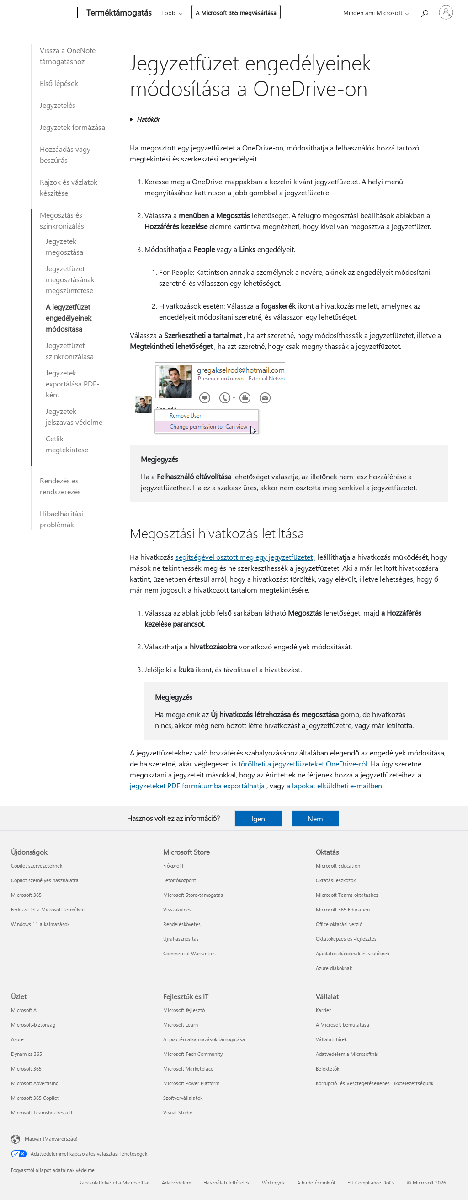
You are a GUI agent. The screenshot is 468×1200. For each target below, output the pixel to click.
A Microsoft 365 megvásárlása (236, 12)
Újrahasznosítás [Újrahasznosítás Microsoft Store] (181, 938)
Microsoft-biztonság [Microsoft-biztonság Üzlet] (33, 1024)
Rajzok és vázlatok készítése (68, 187)
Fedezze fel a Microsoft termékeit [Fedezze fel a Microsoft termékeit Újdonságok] (48, 909)
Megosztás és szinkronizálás (62, 220)
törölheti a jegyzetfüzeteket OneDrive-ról (303, 763)
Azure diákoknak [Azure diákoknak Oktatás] (334, 967)
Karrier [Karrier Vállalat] (323, 1010)
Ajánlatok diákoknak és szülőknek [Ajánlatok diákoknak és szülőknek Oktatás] (352, 953)
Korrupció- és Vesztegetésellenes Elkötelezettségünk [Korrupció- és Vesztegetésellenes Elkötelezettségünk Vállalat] (374, 1083)
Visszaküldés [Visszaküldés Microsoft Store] (177, 909)
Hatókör (148, 119)
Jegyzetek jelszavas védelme (74, 416)
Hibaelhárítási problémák (61, 519)
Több (168, 12)
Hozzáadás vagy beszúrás (65, 154)
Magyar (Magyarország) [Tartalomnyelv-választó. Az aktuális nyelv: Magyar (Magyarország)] (51, 1138)
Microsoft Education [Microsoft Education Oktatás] (338, 865)
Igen (258, 818)
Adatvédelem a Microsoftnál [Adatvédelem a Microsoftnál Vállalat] (347, 1053)
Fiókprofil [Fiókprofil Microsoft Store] (173, 865)
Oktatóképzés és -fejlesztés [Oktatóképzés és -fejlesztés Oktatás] (346, 938)
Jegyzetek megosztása (64, 246)
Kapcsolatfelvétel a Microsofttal (114, 1182)
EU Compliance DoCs (370, 1182)
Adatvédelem (176, 1182)
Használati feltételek (226, 1182)
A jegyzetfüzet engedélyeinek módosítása (68, 317)
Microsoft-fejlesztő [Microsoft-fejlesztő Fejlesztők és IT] (184, 1010)
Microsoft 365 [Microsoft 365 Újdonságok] (26, 894)
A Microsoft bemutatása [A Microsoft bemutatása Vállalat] (342, 1024)
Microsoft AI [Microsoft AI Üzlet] (24, 1010)
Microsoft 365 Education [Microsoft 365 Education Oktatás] (343, 909)
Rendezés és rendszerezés (60, 486)
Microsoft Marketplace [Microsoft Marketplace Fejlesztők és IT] (188, 1068)
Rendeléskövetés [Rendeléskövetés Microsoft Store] (182, 924)
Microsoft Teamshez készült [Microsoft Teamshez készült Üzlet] (42, 1112)
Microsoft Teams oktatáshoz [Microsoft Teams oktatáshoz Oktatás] (347, 894)
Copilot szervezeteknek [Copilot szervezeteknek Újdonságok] (36, 865)
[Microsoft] (42, 12)
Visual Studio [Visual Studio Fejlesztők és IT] (177, 1112)
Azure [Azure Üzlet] (17, 1039)
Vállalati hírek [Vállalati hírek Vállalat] (331, 1039)
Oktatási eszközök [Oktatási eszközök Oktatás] (336, 880)
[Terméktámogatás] (118, 12)
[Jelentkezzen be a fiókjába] (446, 12)
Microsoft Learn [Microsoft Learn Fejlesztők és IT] (180, 1024)
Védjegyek (273, 1182)
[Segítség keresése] (424, 11)
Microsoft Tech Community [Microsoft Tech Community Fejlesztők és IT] (193, 1053)
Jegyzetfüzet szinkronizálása (70, 350)
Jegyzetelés (57, 105)
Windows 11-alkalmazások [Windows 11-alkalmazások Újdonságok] (40, 924)
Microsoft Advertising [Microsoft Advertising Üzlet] (34, 1083)
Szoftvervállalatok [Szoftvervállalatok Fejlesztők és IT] (182, 1097)
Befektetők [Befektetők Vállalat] (327, 1068)
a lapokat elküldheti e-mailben (334, 785)
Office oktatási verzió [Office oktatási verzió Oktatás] (339, 924)
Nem (315, 818)
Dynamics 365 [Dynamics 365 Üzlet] (26, 1053)
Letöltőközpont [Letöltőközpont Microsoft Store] (179, 880)
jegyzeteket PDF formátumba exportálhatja (197, 785)
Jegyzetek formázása (72, 127)
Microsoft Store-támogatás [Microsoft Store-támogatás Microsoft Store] (193, 894)
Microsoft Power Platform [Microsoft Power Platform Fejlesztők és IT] (191, 1083)
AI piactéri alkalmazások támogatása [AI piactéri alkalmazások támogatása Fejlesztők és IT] (204, 1039)
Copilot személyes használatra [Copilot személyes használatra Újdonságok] (45, 880)
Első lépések (59, 83)
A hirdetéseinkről (316, 1182)
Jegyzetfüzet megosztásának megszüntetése (70, 279)
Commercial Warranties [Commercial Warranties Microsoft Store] (189, 953)
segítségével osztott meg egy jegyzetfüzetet (244, 557)
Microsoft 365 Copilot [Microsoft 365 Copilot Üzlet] (35, 1097)
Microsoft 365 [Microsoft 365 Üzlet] (26, 1068)
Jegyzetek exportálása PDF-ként (72, 383)
